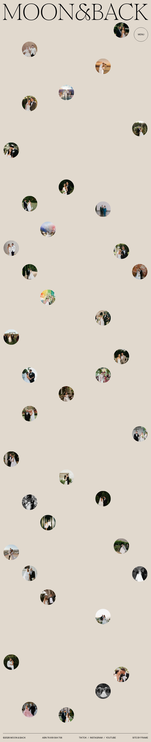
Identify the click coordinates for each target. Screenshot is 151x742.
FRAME (144, 737)
